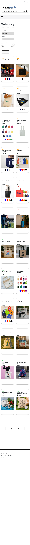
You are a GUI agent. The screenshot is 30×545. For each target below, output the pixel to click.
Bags (7, 27)
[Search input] (12, 11)
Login (26, 2)
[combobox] (8, 33)
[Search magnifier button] (26, 11)
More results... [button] (15, 429)
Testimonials (4, 458)
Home (2, 27)
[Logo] (9, 7)
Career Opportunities (6, 455)
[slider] (2, 44)
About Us (4, 453)
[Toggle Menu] (2, 17)
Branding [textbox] (4, 33)
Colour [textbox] (4, 39)
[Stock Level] (5, 51)
